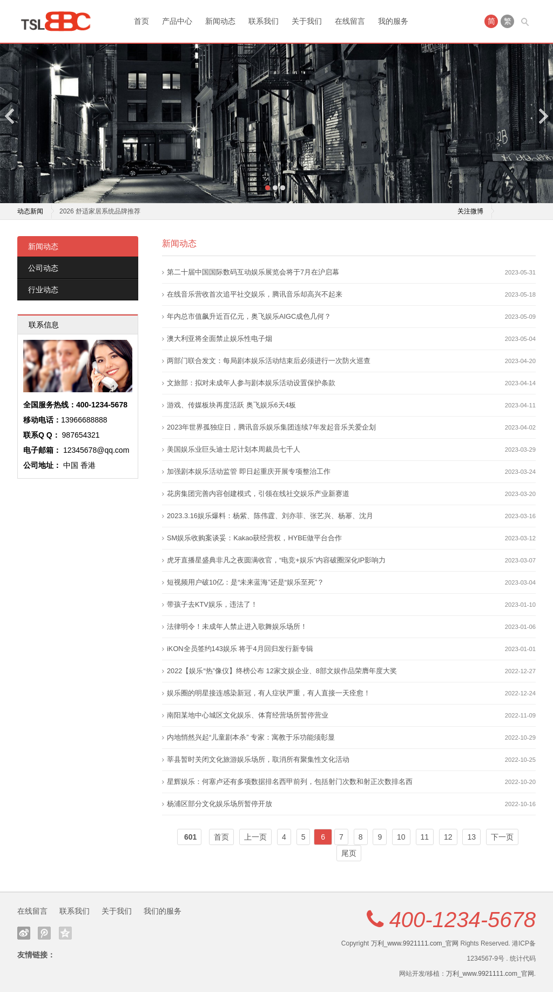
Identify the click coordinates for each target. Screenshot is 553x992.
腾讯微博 (44, 933)
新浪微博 (23, 933)
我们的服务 (162, 911)
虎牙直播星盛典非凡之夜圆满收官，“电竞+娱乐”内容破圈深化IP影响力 (276, 560)
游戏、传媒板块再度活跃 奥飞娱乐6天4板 (231, 405)
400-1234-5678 (462, 919)
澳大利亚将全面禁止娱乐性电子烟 (219, 338)
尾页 (348, 853)
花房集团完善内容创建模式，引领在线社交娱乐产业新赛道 (258, 494)
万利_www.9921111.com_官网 (415, 943)
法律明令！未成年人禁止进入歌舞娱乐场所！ (237, 626)
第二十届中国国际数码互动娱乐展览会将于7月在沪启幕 (253, 272)
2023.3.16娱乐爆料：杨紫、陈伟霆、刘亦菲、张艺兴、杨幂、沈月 (270, 516)
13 (471, 837)
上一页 (255, 837)
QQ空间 (65, 933)
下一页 (502, 837)
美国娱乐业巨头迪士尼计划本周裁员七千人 (233, 449)
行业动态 (43, 289)
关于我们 (307, 21)
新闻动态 (220, 21)
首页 (141, 21)
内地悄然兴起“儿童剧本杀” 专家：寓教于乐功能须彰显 (251, 737)
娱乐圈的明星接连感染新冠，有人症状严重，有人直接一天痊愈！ (268, 693)
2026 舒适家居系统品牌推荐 (99, 211)
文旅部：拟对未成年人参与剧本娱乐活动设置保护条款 (251, 383)
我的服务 (393, 21)
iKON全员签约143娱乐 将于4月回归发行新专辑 (240, 649)
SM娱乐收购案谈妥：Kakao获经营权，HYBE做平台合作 (254, 538)
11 (425, 837)
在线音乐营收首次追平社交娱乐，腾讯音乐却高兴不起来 (254, 294)
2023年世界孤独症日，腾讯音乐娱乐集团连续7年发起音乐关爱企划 (271, 427)
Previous (10, 115)
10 (401, 837)
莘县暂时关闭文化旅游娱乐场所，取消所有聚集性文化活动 (258, 759)
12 (448, 837)
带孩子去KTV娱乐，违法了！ (212, 604)
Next (542, 115)
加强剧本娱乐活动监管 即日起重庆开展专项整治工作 (249, 471)
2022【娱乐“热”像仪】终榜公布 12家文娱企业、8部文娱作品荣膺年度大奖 (282, 671)
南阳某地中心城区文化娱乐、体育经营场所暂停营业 (247, 715)
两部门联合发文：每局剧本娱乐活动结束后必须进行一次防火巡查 (268, 361)
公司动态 (43, 268)
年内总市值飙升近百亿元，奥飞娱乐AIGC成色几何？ (249, 316)
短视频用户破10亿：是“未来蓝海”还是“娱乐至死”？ (245, 582)
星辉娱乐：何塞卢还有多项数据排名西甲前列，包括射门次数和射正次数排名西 (290, 781)
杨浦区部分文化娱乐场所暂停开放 (219, 804)
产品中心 (177, 21)
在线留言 (350, 21)
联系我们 (263, 21)
